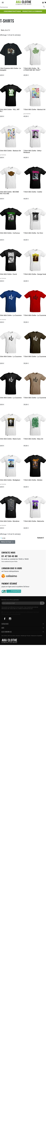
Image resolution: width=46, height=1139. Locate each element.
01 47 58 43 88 (9, 556)
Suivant (40, 538)
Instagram (10, 618)
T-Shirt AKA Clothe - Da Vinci (33, 233)
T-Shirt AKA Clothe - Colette (32, 192)
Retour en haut (7, 542)
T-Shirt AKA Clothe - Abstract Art (34, 109)
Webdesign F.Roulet (25, 635)
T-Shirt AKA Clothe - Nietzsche (33, 521)
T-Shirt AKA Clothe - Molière (32, 480)
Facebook (4, 618)
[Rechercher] (23, 7)
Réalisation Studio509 (36, 635)
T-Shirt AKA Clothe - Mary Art (33, 439)
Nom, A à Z (5, 30)
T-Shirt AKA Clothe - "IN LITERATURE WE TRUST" (32, 69)
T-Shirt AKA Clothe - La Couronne (34, 315)
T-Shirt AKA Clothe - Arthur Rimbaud (32, 151)
